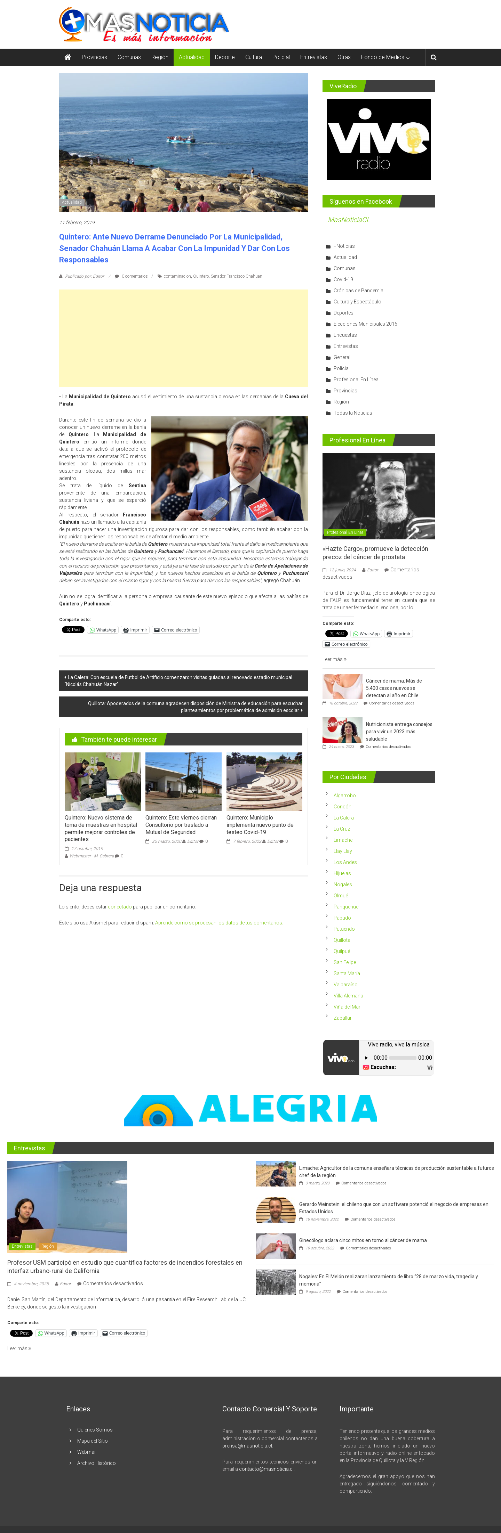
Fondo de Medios (382, 57)
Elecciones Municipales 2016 (365, 324)
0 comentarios (131, 276)
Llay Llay (343, 851)
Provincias (94, 57)
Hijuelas (342, 873)
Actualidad (192, 57)
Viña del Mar (347, 1007)
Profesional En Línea (356, 379)
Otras (344, 57)
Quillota (342, 940)
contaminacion (177, 276)
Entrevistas (313, 57)
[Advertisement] (183, 338)
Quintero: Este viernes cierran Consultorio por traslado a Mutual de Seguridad (181, 824)
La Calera (344, 818)
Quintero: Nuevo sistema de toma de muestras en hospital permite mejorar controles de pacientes (101, 828)
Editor (192, 841)
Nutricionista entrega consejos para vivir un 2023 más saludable (399, 731)
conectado (120, 907)
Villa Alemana (348, 995)
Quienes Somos (95, 1430)
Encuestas (345, 335)
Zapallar (343, 1018)
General (342, 357)
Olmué (341, 895)
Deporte (225, 57)
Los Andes (345, 862)
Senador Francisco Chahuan (236, 276)
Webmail (86, 1452)
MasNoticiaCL (349, 219)
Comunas (129, 57)
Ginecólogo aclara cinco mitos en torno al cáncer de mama (363, 1240)
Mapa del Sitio (92, 1441)
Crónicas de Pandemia (358, 290)
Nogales (343, 884)
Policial (281, 57)
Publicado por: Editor (84, 276)
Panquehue (346, 907)
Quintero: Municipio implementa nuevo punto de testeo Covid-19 (260, 824)
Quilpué (342, 951)
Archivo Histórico (96, 1463)
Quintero (201, 276)
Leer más (335, 659)
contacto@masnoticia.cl (266, 1469)
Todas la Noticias (353, 413)
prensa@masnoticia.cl (247, 1446)
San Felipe (345, 962)
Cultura (253, 57)
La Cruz (342, 829)
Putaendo (344, 929)
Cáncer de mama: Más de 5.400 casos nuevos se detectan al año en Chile (394, 688)
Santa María (347, 973)
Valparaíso (346, 984)
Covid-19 (343, 279)
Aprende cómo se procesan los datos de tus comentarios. (219, 922)
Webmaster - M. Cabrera (92, 856)
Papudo (342, 918)
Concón (342, 806)
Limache (343, 840)
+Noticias (344, 246)
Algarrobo (345, 795)
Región (159, 57)
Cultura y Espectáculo (357, 301)
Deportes (343, 313)
